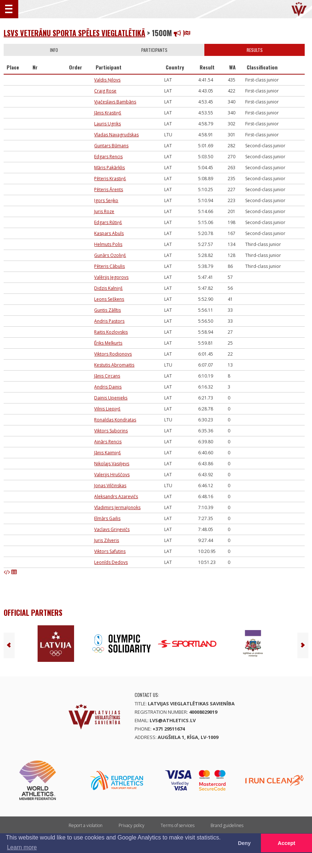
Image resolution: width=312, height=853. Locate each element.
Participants (154, 50)
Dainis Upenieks (110, 398)
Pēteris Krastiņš (110, 178)
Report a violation (86, 825)
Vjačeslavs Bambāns (115, 102)
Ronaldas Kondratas (115, 420)
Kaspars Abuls (109, 233)
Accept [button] (286, 843)
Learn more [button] (22, 847)
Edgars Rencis (108, 156)
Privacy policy (132, 825)
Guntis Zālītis (107, 310)
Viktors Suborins (111, 431)
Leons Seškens (109, 299)
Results (255, 50)
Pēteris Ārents (108, 189)
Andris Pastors (109, 321)
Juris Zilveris (106, 540)
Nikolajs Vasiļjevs (111, 463)
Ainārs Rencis (108, 442)
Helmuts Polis (108, 244)
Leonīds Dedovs (111, 562)
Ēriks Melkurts (108, 343)
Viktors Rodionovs (113, 354)
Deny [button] (244, 843)
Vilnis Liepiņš (107, 409)
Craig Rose (105, 91)
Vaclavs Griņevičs (112, 529)
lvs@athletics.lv (173, 720)
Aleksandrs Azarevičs (116, 496)
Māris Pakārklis (109, 167)
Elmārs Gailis (107, 518)
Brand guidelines (227, 825)
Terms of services (177, 825)
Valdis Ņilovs (107, 80)
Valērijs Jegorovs (111, 277)
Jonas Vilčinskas (110, 485)
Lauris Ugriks (107, 124)
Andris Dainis (108, 387)
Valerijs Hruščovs (112, 474)
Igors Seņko (106, 200)
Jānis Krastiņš (107, 113)
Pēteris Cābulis (109, 266)
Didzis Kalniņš (108, 288)
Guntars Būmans (111, 146)
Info (54, 50)
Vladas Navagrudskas (116, 135)
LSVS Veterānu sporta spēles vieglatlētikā (74, 32)
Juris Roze (104, 211)
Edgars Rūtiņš (108, 222)
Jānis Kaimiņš (107, 453)
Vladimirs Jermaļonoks (117, 507)
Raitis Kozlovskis (111, 332)
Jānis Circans (107, 376)
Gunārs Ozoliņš (110, 255)
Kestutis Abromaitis (114, 365)
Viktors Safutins (110, 551)
